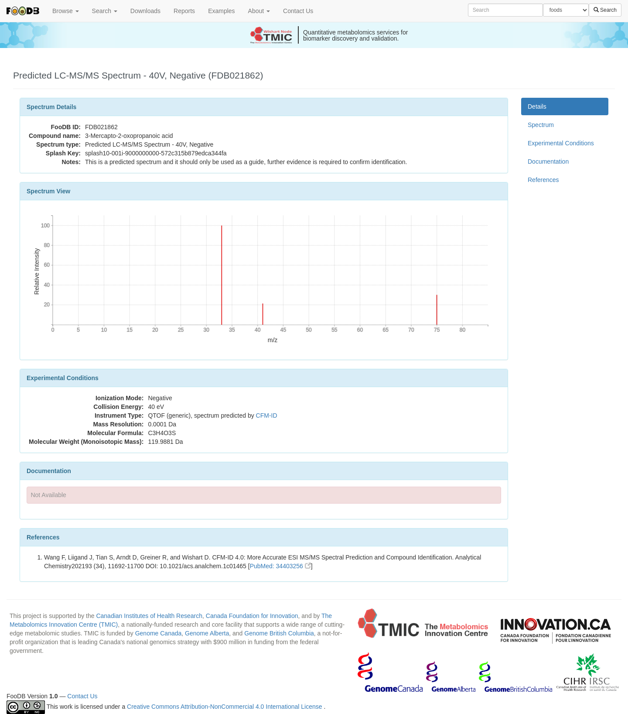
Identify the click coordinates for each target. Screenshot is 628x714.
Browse (65, 10)
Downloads (145, 10)
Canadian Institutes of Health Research (149, 615)
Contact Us (298, 10)
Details (537, 106)
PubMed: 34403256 (280, 566)
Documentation (548, 161)
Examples (221, 10)
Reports (184, 10)
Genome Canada (158, 633)
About (259, 10)
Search (104, 10)
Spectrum (541, 124)
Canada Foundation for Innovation (252, 615)
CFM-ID (266, 415)
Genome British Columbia (279, 633)
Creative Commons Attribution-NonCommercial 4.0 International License (225, 706)
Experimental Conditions (561, 143)
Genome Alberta (207, 633)
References (543, 179)
